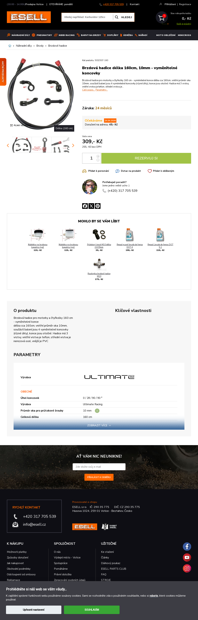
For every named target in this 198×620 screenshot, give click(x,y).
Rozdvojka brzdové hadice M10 (99, 275)
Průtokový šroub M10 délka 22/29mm (99, 246)
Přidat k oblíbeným (163, 171)
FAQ (103, 574)
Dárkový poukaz (110, 563)
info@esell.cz (34, 524)
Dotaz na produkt (131, 171)
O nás (57, 552)
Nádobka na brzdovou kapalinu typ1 (68, 246)
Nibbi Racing (67, 35)
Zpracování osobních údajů (69, 580)
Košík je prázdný (184, 24)
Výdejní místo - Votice (67, 557)
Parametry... (102, 89)
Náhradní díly (21, 35)
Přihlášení (170, 4)
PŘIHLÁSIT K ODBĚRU (99, 477)
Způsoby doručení (17, 557)
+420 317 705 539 (113, 4)
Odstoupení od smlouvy (21, 574)
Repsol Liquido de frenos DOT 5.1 (160, 246)
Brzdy (40, 46)
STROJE (106, 580)
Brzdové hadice (57, 46)
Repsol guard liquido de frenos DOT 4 (130, 246)
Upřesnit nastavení (33, 609)
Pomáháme (61, 569)
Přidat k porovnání (98, 171)
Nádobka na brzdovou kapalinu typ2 (37, 246)
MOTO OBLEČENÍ (165, 35)
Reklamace (13, 580)
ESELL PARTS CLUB (113, 569)
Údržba (128, 35)
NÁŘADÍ (142, 35)
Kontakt (134, 4)
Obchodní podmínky (19, 569)
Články (105, 557)
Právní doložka (62, 574)
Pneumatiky (44, 35)
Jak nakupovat (15, 563)
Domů (9, 45)
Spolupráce (61, 563)
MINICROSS (184, 35)
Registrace (185, 4)
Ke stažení (107, 552)
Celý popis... (88, 89)
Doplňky (112, 35)
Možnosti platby (17, 552)
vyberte (154, 595)
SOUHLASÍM (92, 609)
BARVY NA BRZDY (91, 35)
